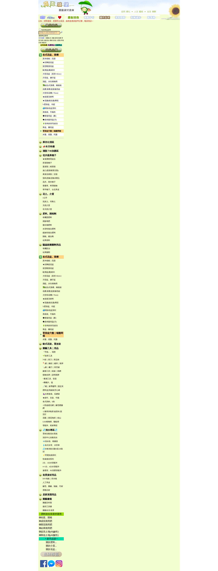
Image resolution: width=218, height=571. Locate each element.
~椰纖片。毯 (48, 382)
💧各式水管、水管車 (51, 445)
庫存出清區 (48, 142)
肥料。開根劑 (49, 213)
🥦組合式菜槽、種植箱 (52, 85)
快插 (41, 40)
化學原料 (46, 240)
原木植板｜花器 (49, 59)
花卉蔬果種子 (49, 155)
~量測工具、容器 (50, 379)
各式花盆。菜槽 (51, 55)
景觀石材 (46, 490)
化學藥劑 (46, 252)
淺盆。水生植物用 (50, 81)
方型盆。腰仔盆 (49, 78)
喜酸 (53, 38)
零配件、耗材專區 (50, 425)
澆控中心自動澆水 (50, 437)
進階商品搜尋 (44, 35)
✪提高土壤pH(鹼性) (49, 531)
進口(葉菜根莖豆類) (51, 170)
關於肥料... (51, 542)
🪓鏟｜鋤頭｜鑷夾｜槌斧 (53, 363)
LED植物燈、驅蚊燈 (51, 422)
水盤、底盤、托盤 (50, 134)
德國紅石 (48, 38)
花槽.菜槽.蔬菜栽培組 (51, 89)
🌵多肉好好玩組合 (50, 123)
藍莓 (56, 38)
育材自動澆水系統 (50, 434)
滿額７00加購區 (51, 151)
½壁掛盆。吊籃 (49, 104)
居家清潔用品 (49, 494)
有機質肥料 (47, 217)
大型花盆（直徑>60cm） (53, 74)
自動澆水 (46, 40)
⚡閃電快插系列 (49, 455)
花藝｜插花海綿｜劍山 (52, 418)
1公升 (45, 198)
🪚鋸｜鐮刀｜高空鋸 (51, 367)
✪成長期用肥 (45, 521)
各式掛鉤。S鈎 (49, 402)
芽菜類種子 (47, 163)
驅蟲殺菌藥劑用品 (52, 245)
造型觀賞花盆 (48, 66)
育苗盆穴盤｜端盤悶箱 (52, 131)
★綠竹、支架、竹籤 (51, 398)
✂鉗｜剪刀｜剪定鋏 (51, 360)
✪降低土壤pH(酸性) (49, 535)
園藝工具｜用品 (51, 348)
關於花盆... (51, 549)
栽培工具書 (47, 506)
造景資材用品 (49, 475)
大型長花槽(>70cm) (50, 93)
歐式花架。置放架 (52, 344)
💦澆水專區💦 (50, 430)
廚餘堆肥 (46, 221)
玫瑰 (54, 40)
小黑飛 (58, 40)
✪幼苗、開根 (45, 517)
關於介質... (51, 546)
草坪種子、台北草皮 (51, 189)
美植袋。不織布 (49, 112)
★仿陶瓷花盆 (48, 62)
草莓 (62, 40)
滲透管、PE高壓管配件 (52, 470)
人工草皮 (46, 482)
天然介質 (46, 205)
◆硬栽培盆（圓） (50, 116)
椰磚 (51, 40)
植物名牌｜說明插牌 (51, 375)
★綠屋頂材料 (48, 97)
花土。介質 (48, 194)
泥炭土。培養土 (49, 201)
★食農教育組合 (49, 159)
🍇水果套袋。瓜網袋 (51, 394)
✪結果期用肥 (45, 528)
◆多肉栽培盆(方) (50, 120)
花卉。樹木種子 (49, 182)
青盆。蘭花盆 (48, 127)
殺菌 (59, 38)
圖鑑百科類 (47, 503)
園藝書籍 (47, 499)
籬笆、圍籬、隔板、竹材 (53, 486)
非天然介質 (47, 209)
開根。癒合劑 (48, 236)
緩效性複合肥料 (49, 233)
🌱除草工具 (47, 356)
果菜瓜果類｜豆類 (50, 174)
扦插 (40, 42)
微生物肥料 (47, 225)
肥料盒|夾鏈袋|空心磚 (51, 390)
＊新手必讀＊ (51, 538)
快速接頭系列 (48, 459)
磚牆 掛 (44, 42)
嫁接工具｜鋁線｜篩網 (52, 371)
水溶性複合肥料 (49, 229)
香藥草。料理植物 (50, 186)
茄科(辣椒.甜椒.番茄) (51, 178)
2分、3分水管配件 (50, 463)
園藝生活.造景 (48, 510)
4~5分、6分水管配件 (51, 467)
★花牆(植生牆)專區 (51, 101)
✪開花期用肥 (45, 524)
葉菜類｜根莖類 (49, 167)
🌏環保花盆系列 (49, 108)
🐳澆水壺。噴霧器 (50, 441)
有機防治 (46, 248)
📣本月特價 (49, 146)
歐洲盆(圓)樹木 (49, 70)
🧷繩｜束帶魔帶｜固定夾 (53, 386)
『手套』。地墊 (49, 352)
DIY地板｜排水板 (50, 479)
